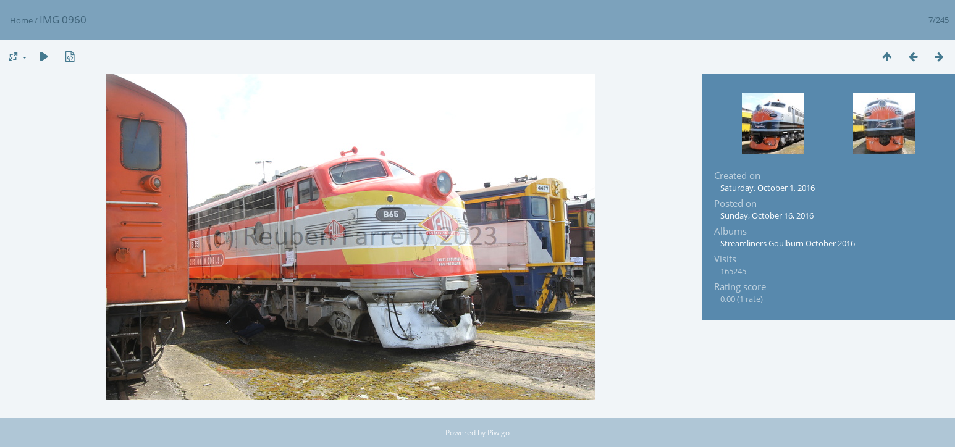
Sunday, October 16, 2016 (767, 215)
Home (21, 20)
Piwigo (498, 432)
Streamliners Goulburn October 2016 (787, 243)
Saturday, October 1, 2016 (767, 187)
